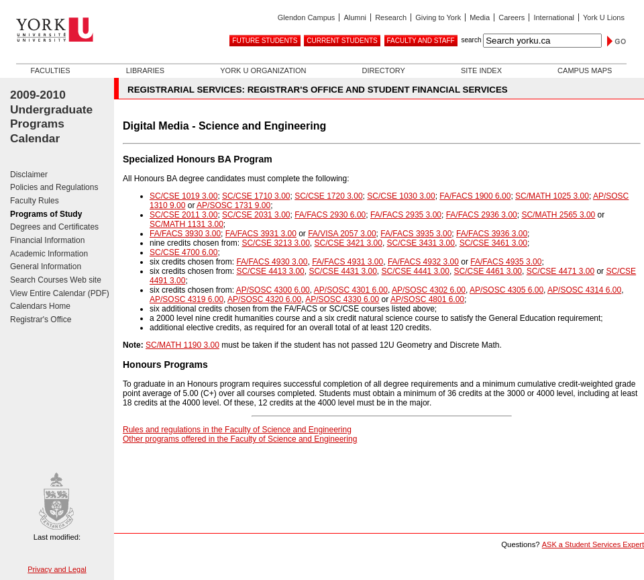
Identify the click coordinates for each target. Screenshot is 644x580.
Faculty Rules (34, 200)
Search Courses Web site (55, 280)
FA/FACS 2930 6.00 (330, 215)
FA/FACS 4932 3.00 (423, 262)
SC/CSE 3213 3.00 (275, 243)
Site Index (481, 70)
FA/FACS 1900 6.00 (475, 196)
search (471, 40)
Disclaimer (29, 174)
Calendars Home (40, 306)
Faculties (50, 70)
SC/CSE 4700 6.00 (183, 252)
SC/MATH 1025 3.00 (552, 196)
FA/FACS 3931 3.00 (261, 233)
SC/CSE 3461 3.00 (493, 243)
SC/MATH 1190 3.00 (182, 345)
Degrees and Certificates (54, 227)
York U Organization (263, 70)
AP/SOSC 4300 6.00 (273, 290)
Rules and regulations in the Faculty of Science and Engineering (237, 429)
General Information (45, 266)
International (553, 17)
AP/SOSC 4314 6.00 (584, 290)
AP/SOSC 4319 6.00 (186, 299)
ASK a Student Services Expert (593, 544)
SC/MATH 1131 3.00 (186, 224)
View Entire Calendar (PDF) (59, 293)
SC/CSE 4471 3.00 (560, 271)
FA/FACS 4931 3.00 (347, 262)
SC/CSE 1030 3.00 (401, 196)
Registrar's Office (40, 319)
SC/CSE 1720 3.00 (328, 196)
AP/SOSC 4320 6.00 (264, 299)
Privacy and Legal (57, 569)
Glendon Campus (306, 17)
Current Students (342, 40)
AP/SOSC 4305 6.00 (506, 290)
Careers (511, 17)
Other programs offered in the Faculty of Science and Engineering (240, 439)
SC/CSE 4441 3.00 (415, 271)
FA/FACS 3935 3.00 (415, 233)
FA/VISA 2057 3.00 (342, 233)
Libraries (145, 70)
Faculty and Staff (421, 40)
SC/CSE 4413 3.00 (270, 271)
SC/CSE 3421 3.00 (348, 243)
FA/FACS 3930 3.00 (185, 233)
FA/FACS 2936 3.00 (481, 215)
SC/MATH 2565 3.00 (558, 215)
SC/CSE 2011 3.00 (183, 215)
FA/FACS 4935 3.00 (505, 262)
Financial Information (47, 240)
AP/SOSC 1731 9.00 (233, 205)
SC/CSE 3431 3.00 (421, 243)
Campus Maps (584, 70)
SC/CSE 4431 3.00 (342, 271)
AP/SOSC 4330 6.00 (342, 299)
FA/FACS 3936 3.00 (491, 233)
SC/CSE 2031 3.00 (256, 215)
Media (480, 17)
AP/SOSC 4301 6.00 (351, 290)
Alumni (354, 17)
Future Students (264, 40)
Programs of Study (46, 214)
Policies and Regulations (54, 187)
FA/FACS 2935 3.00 (405, 215)
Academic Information (49, 253)
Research (391, 17)
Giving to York (438, 17)
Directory (383, 70)
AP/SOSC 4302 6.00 (429, 290)
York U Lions (604, 17)
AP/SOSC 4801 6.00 (427, 299)
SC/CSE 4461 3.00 (488, 271)
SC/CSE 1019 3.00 (183, 196)
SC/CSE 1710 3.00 (256, 196)
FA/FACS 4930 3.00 (271, 262)
